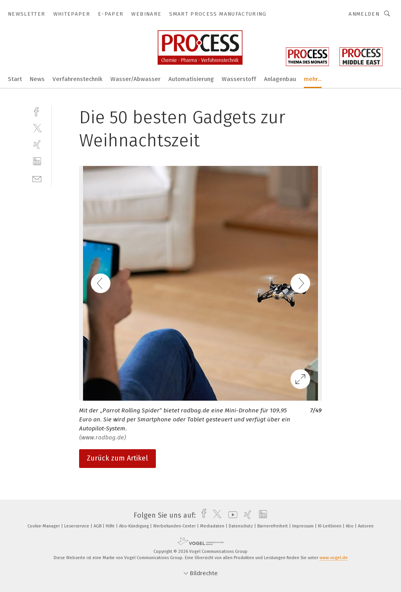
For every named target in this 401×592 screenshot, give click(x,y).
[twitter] (37, 128)
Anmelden (364, 14)
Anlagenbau (280, 79)
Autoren (366, 526)
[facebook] (37, 111)
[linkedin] (37, 161)
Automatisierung (191, 79)
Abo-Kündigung (134, 526)
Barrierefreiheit (273, 526)
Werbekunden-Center (175, 526)
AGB (98, 526)
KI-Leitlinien (330, 526)
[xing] (37, 144)
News (37, 79)
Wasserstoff (239, 79)
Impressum (303, 526)
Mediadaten (213, 526)
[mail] (37, 178)
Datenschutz (241, 526)
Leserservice (77, 526)
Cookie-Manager (44, 526)
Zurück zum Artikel (117, 458)
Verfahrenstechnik (77, 79)
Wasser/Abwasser (135, 79)
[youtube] (230, 515)
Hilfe (111, 526)
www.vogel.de (334, 557)
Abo (350, 526)
